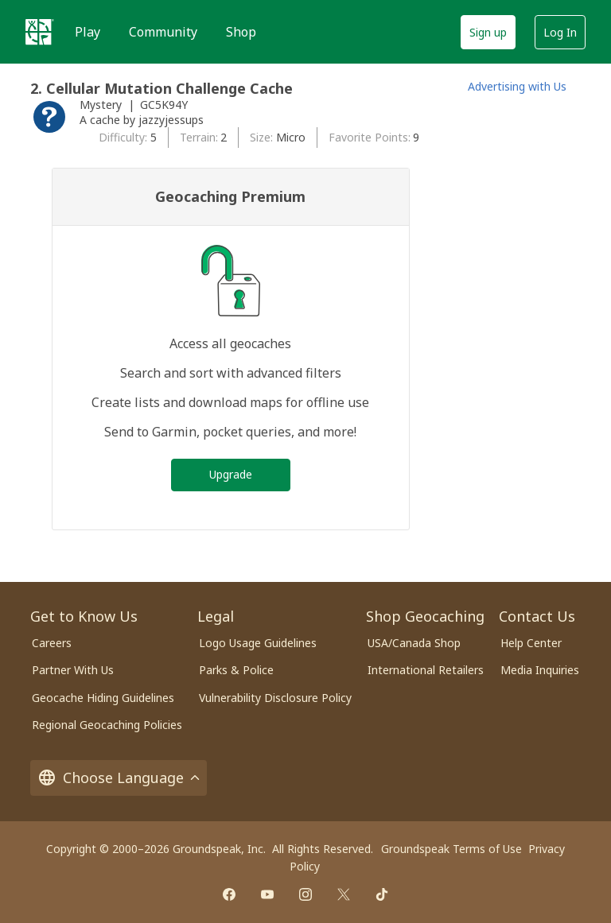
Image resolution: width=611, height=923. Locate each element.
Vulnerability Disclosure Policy (275, 697)
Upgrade (230, 474)
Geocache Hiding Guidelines (103, 697)
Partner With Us (73, 669)
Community (163, 32)
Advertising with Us (517, 86)
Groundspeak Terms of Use (451, 848)
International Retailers (426, 669)
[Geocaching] (39, 31)
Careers (52, 642)
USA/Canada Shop (414, 642)
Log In (560, 32)
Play (87, 32)
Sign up (488, 32)
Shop (241, 32)
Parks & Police (236, 669)
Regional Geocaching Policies (107, 724)
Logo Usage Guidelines (258, 642)
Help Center (531, 642)
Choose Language (118, 778)
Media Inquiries (539, 669)
